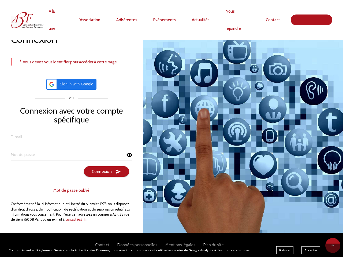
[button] (71, 84)
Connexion (106, 172)
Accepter (310, 250)
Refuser (284, 250)
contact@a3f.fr (76, 220)
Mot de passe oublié (71, 190)
